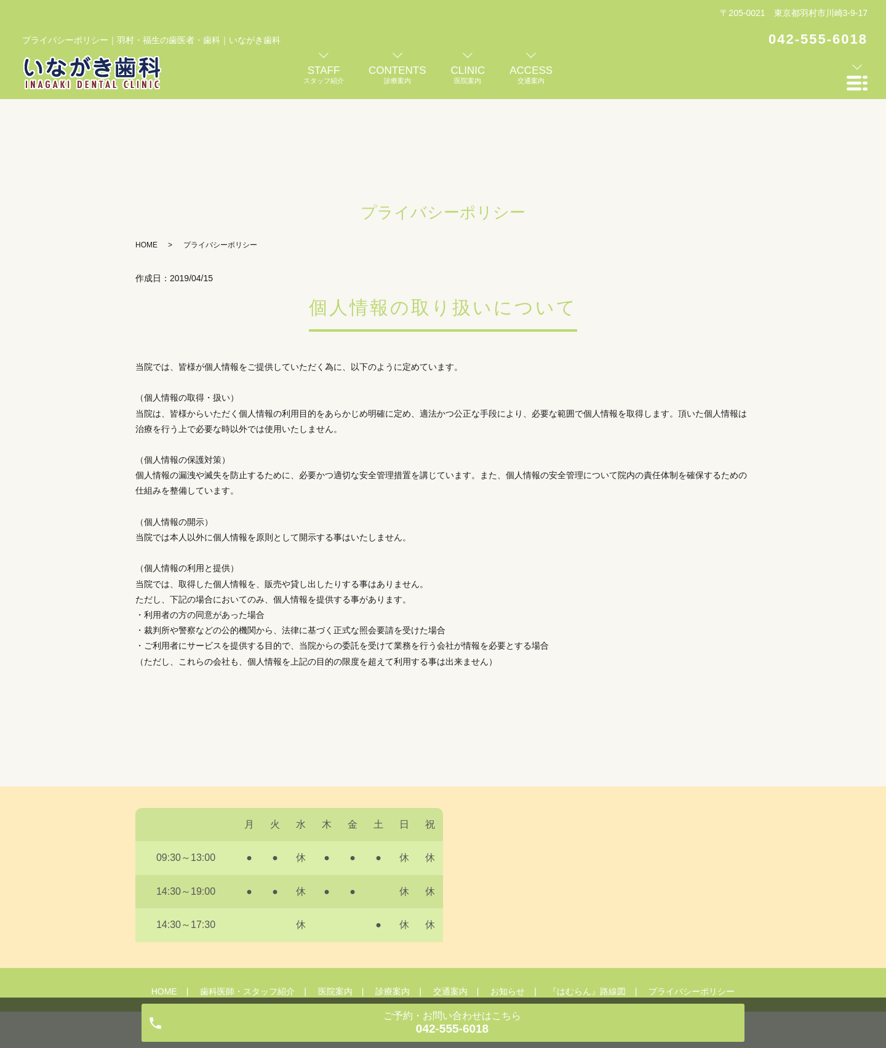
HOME (146, 162)
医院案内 (335, 908)
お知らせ (507, 908)
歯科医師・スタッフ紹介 (247, 908)
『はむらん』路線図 (587, 908)
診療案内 (392, 908)
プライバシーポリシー (692, 908)
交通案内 (450, 908)
